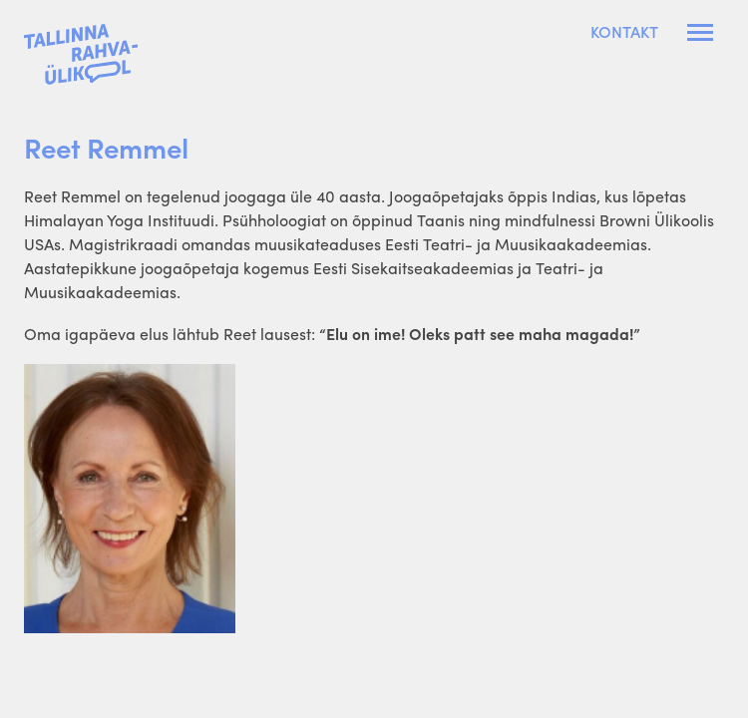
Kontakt (624, 32)
